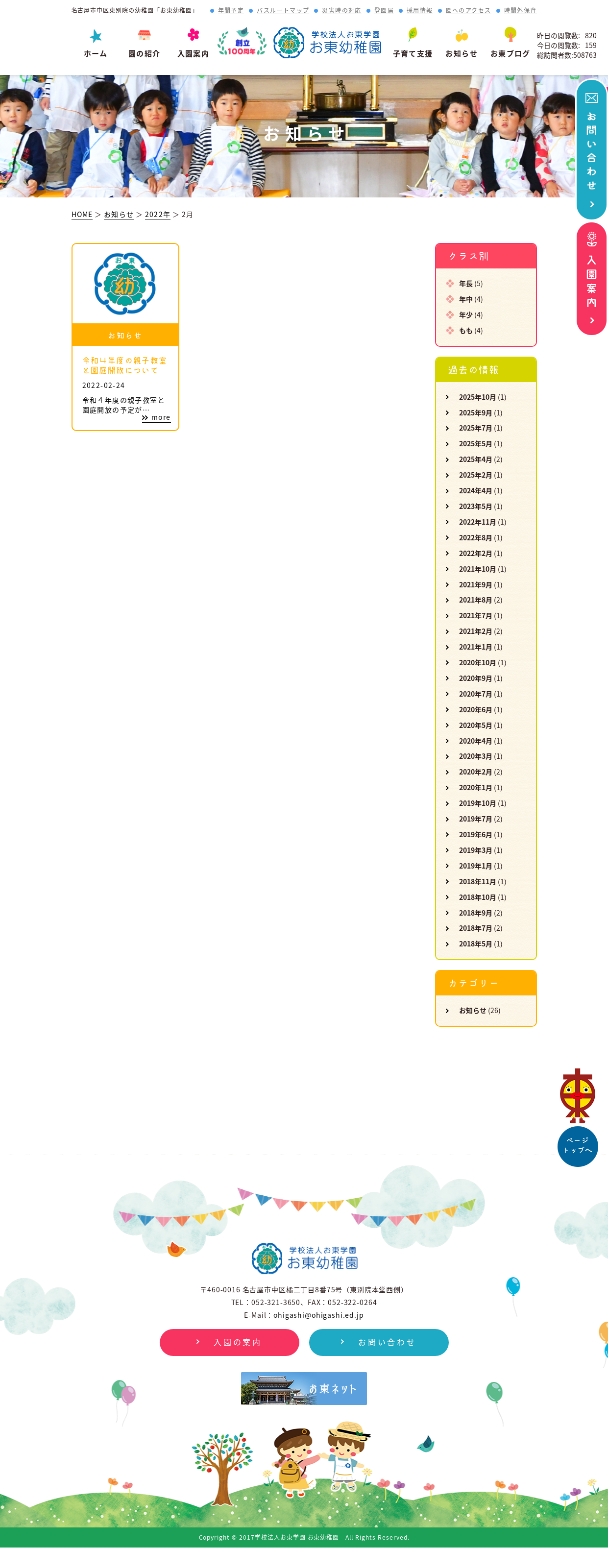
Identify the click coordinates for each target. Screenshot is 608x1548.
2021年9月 (475, 584)
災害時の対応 (341, 10)
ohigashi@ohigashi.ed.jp (318, 1315)
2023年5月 (475, 506)
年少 (466, 314)
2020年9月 (475, 678)
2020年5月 (475, 725)
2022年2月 (475, 553)
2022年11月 (477, 522)
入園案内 (193, 53)
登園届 (384, 10)
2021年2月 (475, 631)
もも (466, 330)
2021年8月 (475, 600)
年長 (466, 283)
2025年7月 (475, 428)
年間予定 (231, 10)
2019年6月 (475, 834)
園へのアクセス (468, 10)
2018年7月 (475, 928)
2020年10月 (477, 662)
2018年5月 (475, 943)
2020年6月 (475, 709)
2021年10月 (477, 569)
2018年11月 (477, 881)
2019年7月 (475, 818)
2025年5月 (475, 443)
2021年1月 (475, 647)
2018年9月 (475, 913)
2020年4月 (475, 741)
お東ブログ (510, 53)
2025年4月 (475, 459)
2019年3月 (475, 850)
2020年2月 (475, 771)
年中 (466, 299)
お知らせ (461, 53)
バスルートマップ (283, 10)
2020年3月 (475, 756)
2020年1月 (475, 787)
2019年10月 (477, 803)
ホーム (96, 53)
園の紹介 (144, 53)
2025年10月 (477, 397)
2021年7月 (475, 615)
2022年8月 (475, 537)
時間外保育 (520, 10)
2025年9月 (475, 412)
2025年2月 (475, 475)
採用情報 (420, 10)
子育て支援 (413, 53)
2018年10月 (477, 897)
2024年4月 (475, 490)
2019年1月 (475, 866)
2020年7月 (475, 694)
